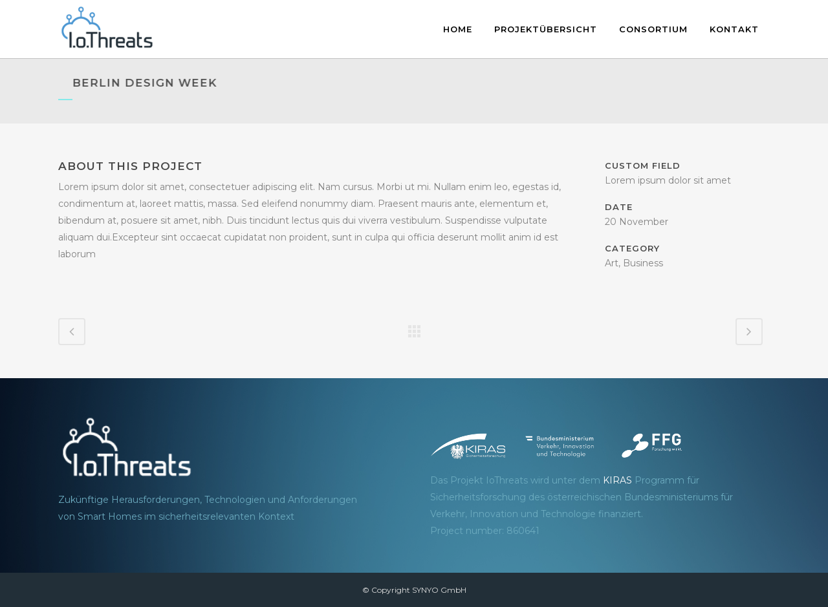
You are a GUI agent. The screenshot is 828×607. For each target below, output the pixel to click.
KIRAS (617, 480)
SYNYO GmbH (439, 590)
